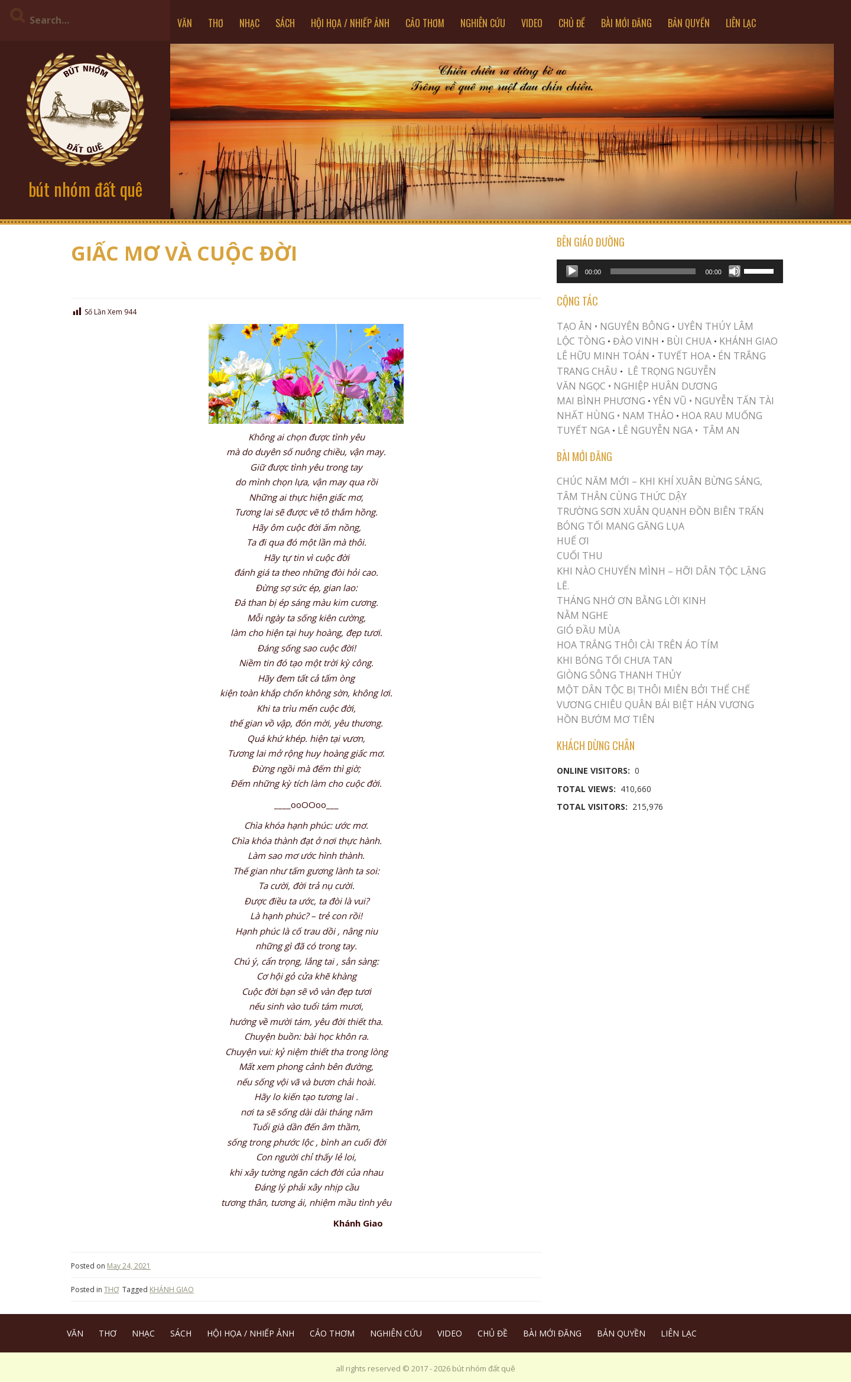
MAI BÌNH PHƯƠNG (601, 400)
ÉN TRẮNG (742, 355)
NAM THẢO (648, 415)
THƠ (215, 23)
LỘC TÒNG (581, 341)
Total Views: (587, 788)
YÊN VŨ (670, 400)
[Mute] (734, 271)
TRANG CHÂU (587, 371)
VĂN (184, 23)
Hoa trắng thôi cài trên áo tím (638, 644)
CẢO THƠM (424, 23)
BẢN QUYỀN (689, 23)
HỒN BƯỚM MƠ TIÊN (606, 719)
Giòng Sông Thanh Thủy (619, 675)
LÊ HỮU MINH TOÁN (603, 355)
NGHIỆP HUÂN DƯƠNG (665, 385)
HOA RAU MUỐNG (720, 415)
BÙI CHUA (689, 341)
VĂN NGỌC (582, 385)
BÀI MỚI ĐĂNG (626, 23)
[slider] (653, 271)
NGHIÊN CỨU (482, 23)
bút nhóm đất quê (85, 189)
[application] (670, 271)
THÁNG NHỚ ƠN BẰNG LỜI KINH (631, 600)
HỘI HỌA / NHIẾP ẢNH (350, 23)
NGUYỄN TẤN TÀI (734, 400)
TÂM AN (721, 430)
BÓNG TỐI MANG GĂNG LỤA (620, 526)
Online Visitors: (594, 770)
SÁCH (285, 23)
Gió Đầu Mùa (588, 630)
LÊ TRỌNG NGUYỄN (672, 371)
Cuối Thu (580, 555)
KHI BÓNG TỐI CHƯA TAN (615, 660)
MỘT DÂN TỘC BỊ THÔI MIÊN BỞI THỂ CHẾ (653, 689)
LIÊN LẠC (741, 23)
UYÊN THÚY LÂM (714, 326)
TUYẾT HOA (683, 355)
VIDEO (532, 23)
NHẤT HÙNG (586, 415)
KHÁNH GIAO (172, 1289)
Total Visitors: (593, 806)
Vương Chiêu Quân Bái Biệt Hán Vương (655, 704)
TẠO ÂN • (577, 326)
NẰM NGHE (582, 615)
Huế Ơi (573, 540)
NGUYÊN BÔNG (635, 326)
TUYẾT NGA (584, 430)
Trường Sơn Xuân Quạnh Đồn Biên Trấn (660, 511)
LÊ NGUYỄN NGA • (658, 430)
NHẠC (249, 23)
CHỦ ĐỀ (571, 23)
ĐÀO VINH (636, 341)
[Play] (572, 271)
